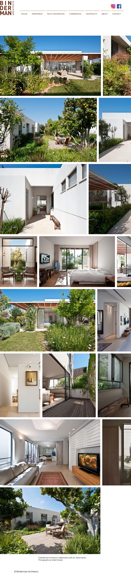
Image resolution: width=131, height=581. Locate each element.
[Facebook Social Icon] (119, 6)
